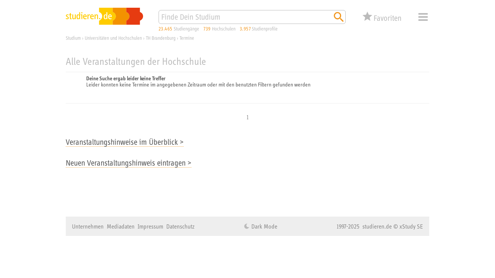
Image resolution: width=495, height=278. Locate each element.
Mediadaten (121, 226)
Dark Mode (263, 226)
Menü (423, 17)
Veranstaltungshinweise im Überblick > (125, 141)
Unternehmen (88, 226)
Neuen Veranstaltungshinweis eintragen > (128, 162)
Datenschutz (180, 226)
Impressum (150, 226)
